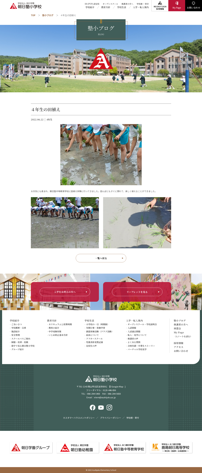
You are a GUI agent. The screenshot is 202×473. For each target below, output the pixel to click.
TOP (33, 15)
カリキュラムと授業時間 (60, 324)
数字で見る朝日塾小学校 (23, 345)
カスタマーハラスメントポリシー (79, 417)
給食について (92, 334)
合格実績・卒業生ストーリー (141, 345)
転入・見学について (137, 334)
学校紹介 (89, 7)
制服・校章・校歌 (19, 342)
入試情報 (132, 327)
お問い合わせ (181, 351)
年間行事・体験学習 (95, 327)
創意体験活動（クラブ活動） (99, 331)
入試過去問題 (134, 331)
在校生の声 (91, 345)
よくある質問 (134, 342)
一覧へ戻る (101, 258)
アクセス (178, 347)
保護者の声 (133, 338)
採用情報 (178, 343)
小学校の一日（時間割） (97, 324)
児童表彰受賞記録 (94, 342)
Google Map (117, 386)
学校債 (140, 4)
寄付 (147, 4)
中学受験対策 (55, 331)
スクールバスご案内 (20, 338)
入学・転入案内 (141, 7)
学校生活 (121, 7)
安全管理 (15, 334)
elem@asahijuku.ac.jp (105, 397)
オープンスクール (110, 4)
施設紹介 (15, 331)
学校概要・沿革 (18, 327)
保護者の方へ (127, 4)
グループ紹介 (17, 349)
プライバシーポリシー (110, 417)
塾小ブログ (47, 15)
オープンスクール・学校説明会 (142, 324)
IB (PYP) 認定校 (92, 4)
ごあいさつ (16, 324)
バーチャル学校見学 (137, 349)
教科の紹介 (54, 327)
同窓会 (177, 328)
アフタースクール (94, 338)
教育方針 (105, 7)
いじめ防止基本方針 (58, 334)
